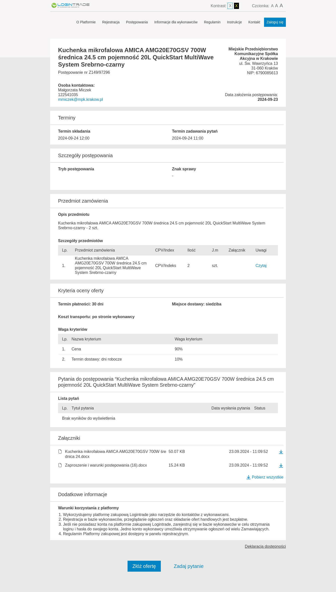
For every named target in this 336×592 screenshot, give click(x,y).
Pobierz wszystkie (264, 477)
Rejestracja (111, 22)
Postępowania (137, 22)
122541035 (68, 95)
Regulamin (212, 22)
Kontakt (254, 22)
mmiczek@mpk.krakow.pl (80, 99)
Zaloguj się (275, 22)
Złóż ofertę (144, 566)
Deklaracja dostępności (265, 546)
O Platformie (86, 22)
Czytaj (261, 265)
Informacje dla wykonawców (176, 22)
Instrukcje (234, 22)
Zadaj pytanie (188, 566)
